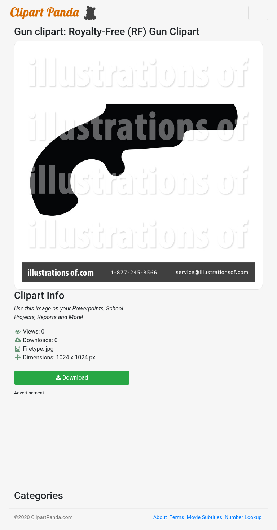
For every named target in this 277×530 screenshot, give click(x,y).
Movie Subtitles (204, 517)
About (160, 517)
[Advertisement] (68, 442)
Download (72, 377)
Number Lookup (243, 517)
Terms (177, 517)
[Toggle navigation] (258, 13)
